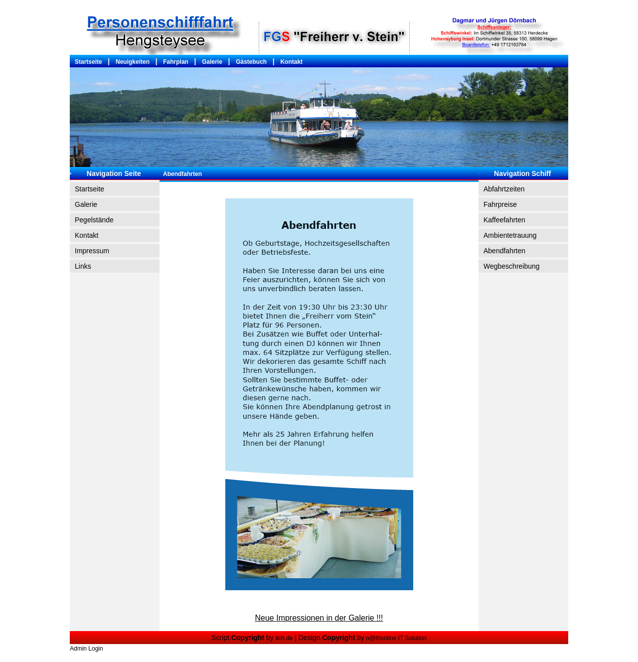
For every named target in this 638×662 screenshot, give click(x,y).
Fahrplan (175, 61)
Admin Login (86, 648)
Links (83, 266)
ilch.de (284, 638)
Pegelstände (94, 220)
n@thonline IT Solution (395, 638)
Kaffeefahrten (504, 220)
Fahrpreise (500, 204)
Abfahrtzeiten (504, 189)
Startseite (88, 61)
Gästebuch (251, 61)
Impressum (92, 251)
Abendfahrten (504, 251)
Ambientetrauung (510, 235)
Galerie (212, 61)
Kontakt (291, 61)
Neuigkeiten (133, 61)
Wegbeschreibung (511, 266)
